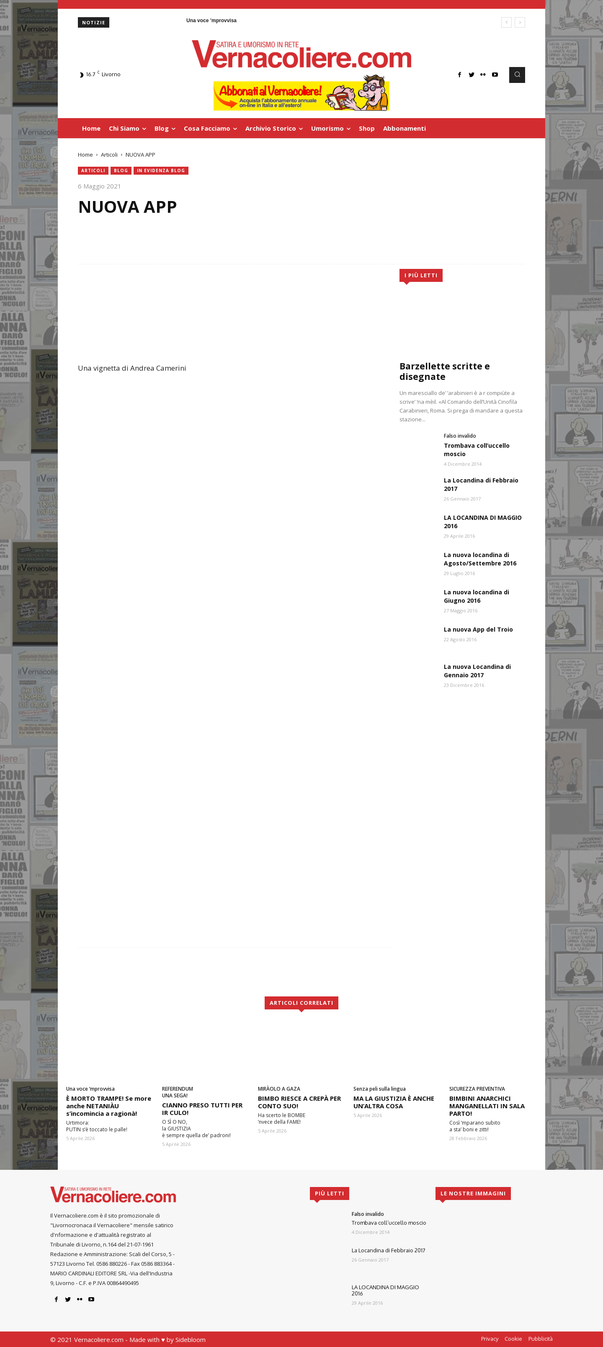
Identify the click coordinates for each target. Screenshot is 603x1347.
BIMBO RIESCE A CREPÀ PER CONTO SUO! (299, 1102)
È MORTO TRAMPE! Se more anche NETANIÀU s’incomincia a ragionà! (108, 1105)
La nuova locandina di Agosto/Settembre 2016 (480, 559)
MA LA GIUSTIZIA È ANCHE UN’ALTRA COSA (393, 1102)
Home (85, 154)
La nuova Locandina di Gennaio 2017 (477, 671)
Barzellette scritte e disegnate (444, 371)
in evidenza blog (161, 171)
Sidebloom (190, 1339)
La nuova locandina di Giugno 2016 (476, 596)
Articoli (109, 154)
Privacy (489, 1338)
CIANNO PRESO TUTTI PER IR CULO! (202, 1109)
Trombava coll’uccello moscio (389, 1222)
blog (121, 171)
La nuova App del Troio (478, 629)
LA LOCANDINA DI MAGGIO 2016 (385, 1290)
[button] (517, 75)
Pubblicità (540, 1338)
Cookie (513, 1338)
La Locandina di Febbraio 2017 (388, 1250)
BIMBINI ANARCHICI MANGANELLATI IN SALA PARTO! (487, 1105)
